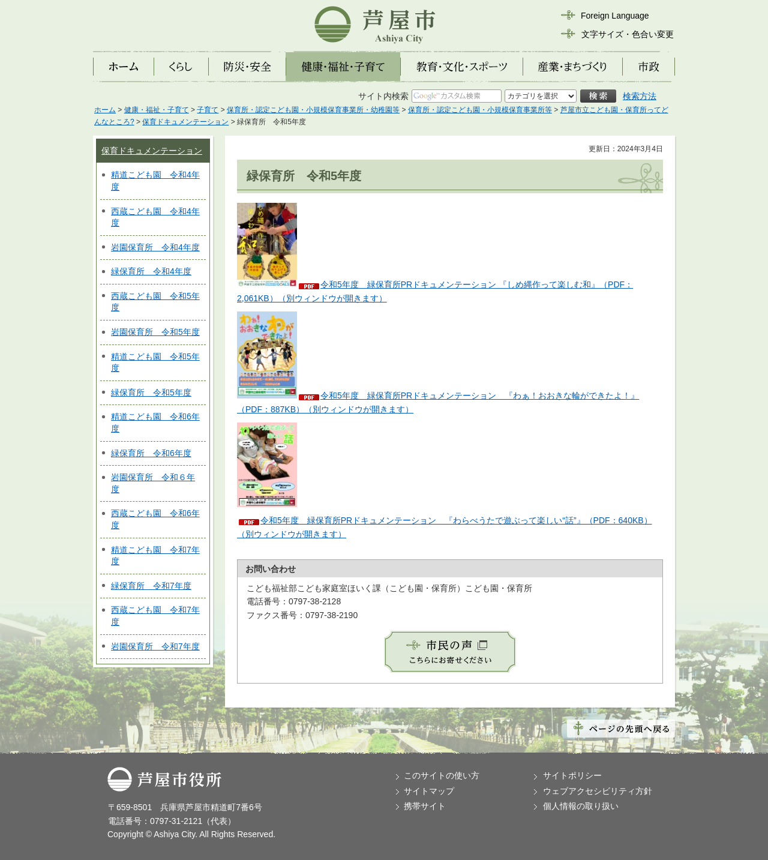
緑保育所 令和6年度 (151, 453)
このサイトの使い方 (441, 775)
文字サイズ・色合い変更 (627, 34)
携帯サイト (425, 806)
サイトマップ (429, 791)
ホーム (105, 110)
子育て (207, 110)
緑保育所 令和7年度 (151, 586)
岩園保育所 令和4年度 (155, 247)
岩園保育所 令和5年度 (155, 332)
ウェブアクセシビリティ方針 (597, 791)
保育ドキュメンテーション (185, 122)
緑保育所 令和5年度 (151, 392)
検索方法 (639, 96)
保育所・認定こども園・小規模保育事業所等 (480, 110)
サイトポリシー (572, 775)
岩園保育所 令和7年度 (155, 646)
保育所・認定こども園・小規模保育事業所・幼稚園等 (313, 110)
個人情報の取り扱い (581, 806)
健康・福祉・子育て (156, 110)
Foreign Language (615, 15)
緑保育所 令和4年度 (151, 271)
